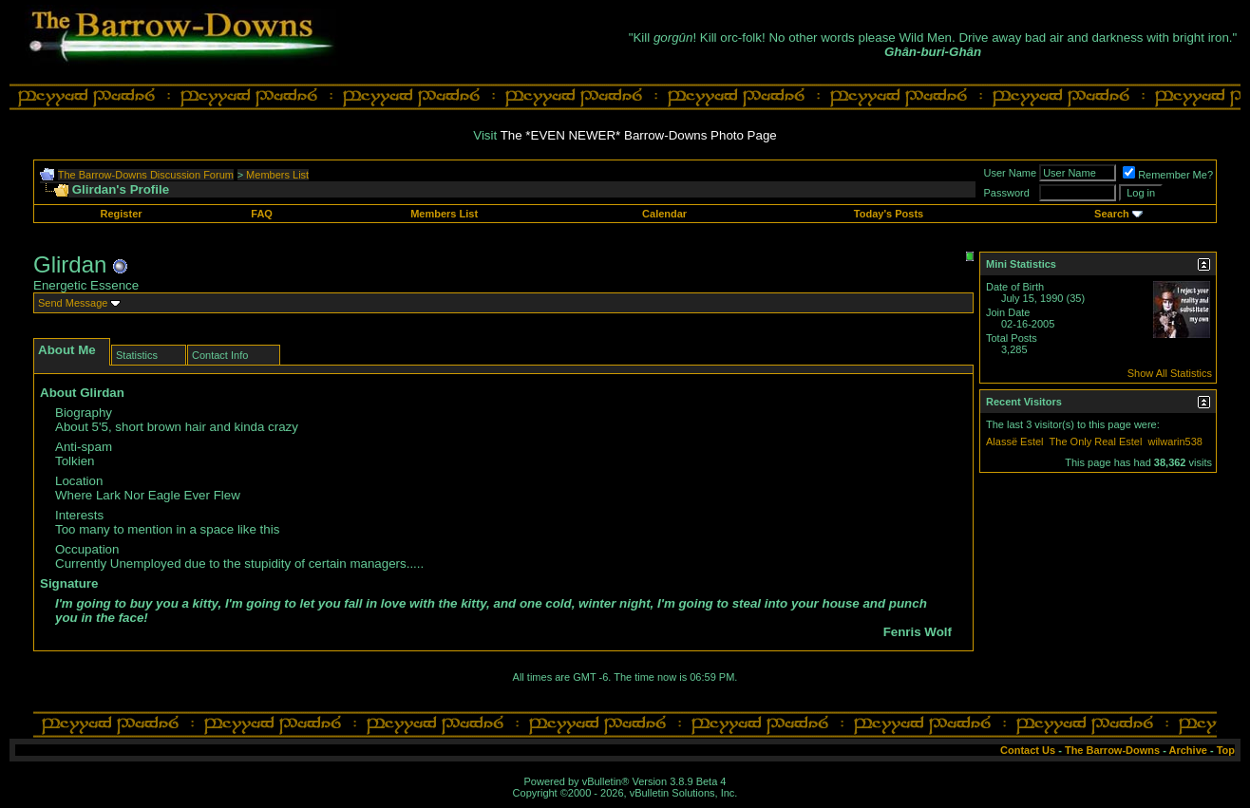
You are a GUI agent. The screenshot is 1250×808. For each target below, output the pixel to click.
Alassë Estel (1015, 441)
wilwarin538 (1174, 441)
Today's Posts (888, 213)
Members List (277, 174)
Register (121, 213)
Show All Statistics (1169, 373)
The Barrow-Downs (1112, 750)
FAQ (262, 213)
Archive (1188, 750)
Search (1111, 213)
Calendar (664, 213)
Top (1226, 750)
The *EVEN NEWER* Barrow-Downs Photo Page (639, 135)
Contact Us (1027, 750)
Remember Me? (1168, 174)
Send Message (72, 303)
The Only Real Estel (1096, 441)
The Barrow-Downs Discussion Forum (146, 174)
